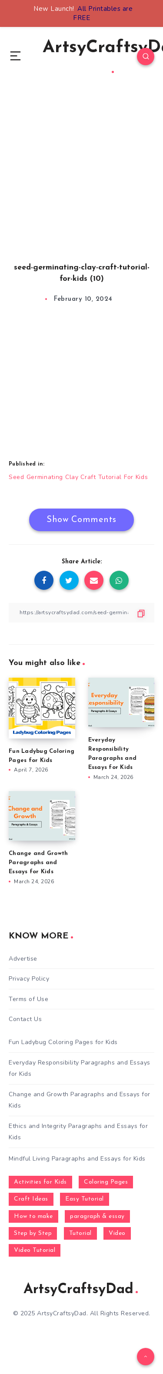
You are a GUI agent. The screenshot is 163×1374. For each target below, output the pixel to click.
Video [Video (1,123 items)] (117, 1233)
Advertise (23, 959)
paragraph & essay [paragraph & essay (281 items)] (97, 1216)
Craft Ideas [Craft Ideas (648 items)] (31, 1199)
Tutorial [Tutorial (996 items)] (80, 1233)
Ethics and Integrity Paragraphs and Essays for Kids (78, 1131)
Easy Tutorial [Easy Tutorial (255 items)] (84, 1199)
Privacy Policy (29, 979)
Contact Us (25, 1019)
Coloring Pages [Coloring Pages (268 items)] (106, 1182)
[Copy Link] (81, 612)
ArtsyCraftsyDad (80, 1290)
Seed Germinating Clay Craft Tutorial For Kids (78, 477)
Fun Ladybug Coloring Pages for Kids (63, 1042)
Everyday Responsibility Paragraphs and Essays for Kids (79, 1068)
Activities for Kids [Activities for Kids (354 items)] (40, 1182)
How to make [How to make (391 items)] (33, 1216)
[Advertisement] (81, 182)
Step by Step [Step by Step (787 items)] (33, 1233)
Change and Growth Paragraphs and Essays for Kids (38, 863)
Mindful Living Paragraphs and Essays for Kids (77, 1158)
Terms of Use (28, 999)
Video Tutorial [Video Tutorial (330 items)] (34, 1250)
